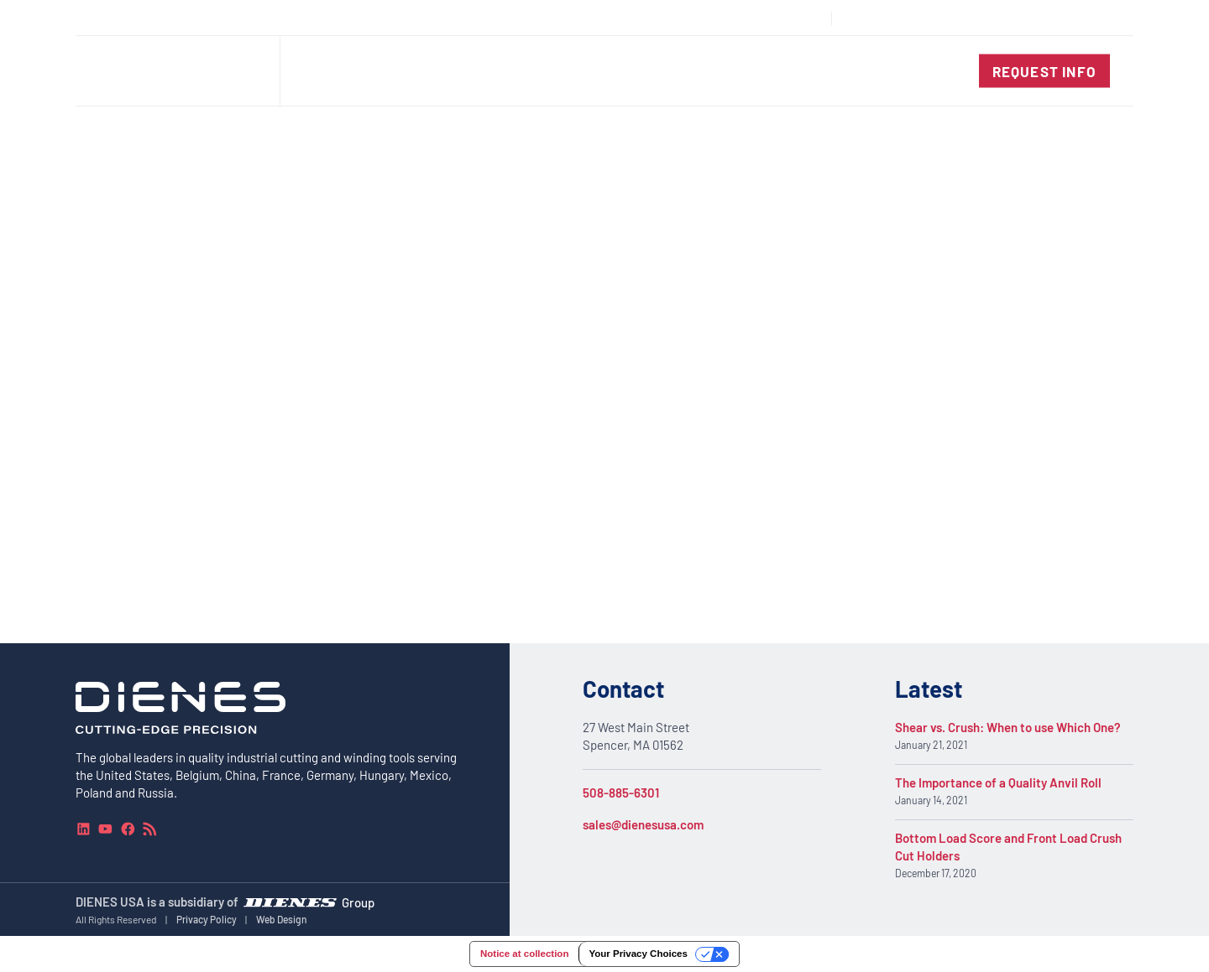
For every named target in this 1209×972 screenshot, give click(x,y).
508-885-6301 (621, 792)
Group (358, 901)
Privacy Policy (206, 919)
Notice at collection (524, 954)
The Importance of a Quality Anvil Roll (998, 782)
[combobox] (1071, 18)
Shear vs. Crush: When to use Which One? (1008, 727)
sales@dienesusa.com (643, 824)
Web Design (281, 919)
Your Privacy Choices (638, 954)
